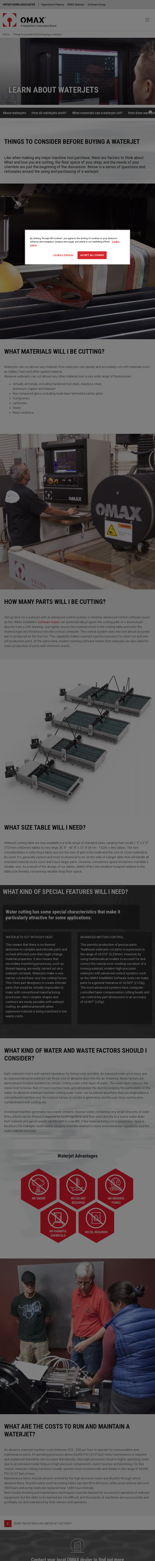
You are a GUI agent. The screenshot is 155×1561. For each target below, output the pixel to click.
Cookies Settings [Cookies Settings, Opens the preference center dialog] (63, 255)
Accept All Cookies (92, 255)
